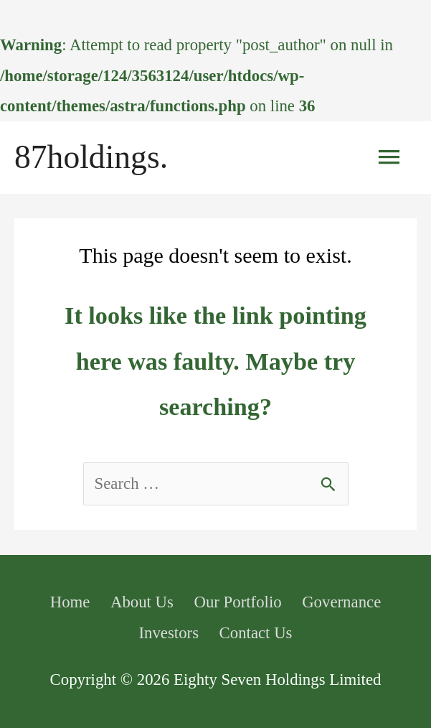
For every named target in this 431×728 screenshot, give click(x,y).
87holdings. (91, 157)
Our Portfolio (237, 602)
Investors (168, 633)
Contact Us (256, 633)
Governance (341, 602)
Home (70, 602)
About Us (142, 602)
